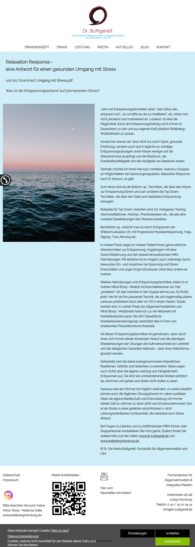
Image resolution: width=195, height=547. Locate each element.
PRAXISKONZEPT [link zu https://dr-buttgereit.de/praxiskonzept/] (37, 47)
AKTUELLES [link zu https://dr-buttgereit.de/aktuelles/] (124, 47)
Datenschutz (11, 475)
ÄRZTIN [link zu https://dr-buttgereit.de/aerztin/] (102, 47)
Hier (103, 488)
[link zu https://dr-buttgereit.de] (97, 21)
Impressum (11, 480)
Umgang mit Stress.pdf (54, 80)
